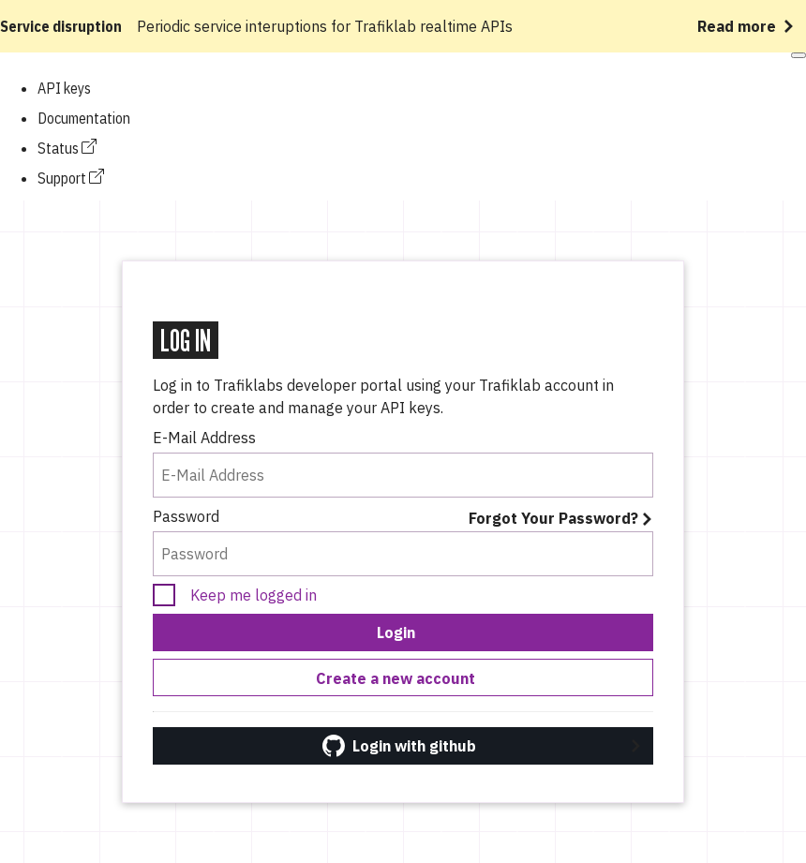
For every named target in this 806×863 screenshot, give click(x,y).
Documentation (83, 118)
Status (67, 148)
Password (186, 516)
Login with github (399, 746)
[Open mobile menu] (798, 55)
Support (70, 178)
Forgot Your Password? (553, 518)
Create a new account (395, 678)
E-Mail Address (204, 437)
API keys (64, 88)
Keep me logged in (253, 595)
